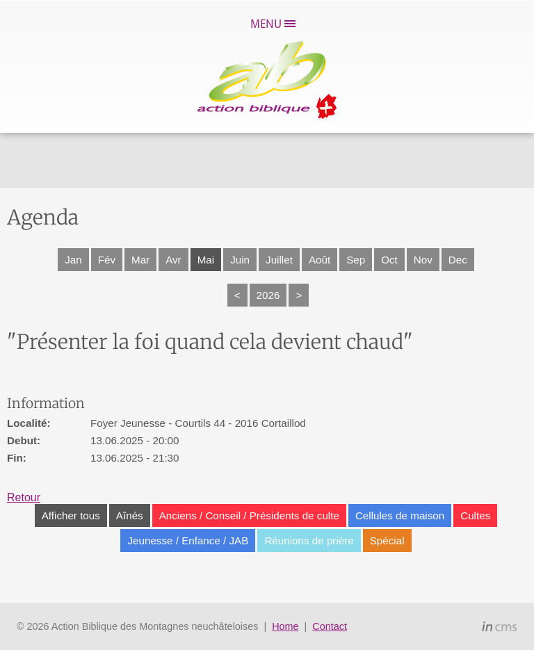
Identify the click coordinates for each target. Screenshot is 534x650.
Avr (173, 260)
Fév (106, 260)
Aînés (129, 515)
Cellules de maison (399, 515)
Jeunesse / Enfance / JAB (187, 540)
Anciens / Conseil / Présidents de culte (249, 515)
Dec (457, 260)
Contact (329, 626)
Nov (423, 260)
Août (319, 260)
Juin (240, 260)
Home (285, 626)
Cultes (475, 515)
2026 (268, 295)
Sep (355, 260)
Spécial (387, 540)
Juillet (279, 260)
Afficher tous (71, 515)
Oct (389, 260)
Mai (205, 260)
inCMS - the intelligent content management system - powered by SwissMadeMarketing (499, 628)
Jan (73, 260)
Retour (23, 497)
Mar (140, 260)
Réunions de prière (308, 540)
